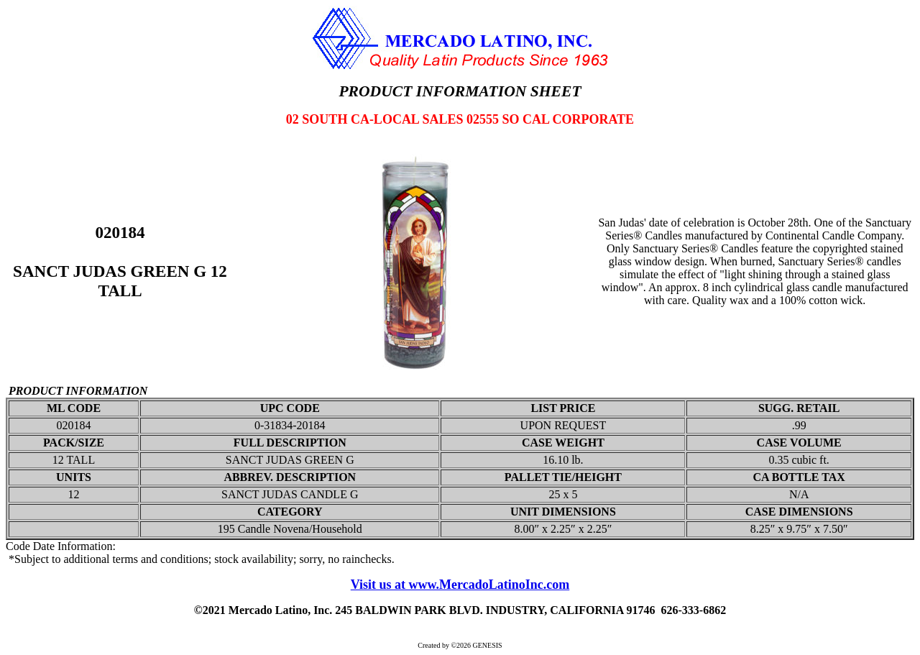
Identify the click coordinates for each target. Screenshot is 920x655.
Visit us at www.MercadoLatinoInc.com (460, 584)
